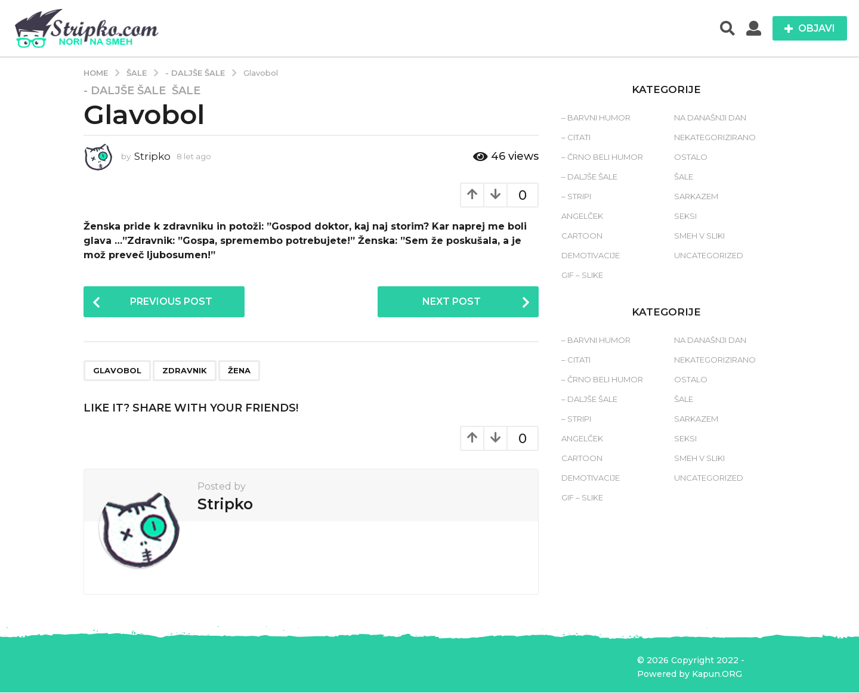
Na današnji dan (710, 117)
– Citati (576, 137)
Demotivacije (590, 255)
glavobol (117, 371)
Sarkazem (696, 196)
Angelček (582, 216)
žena (239, 371)
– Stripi (576, 196)
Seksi (685, 216)
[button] (727, 29)
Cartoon (581, 235)
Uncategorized (708, 255)
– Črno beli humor (602, 157)
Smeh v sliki (699, 235)
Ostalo (690, 157)
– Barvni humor (596, 117)
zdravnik (184, 371)
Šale (186, 91)
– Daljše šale (589, 176)
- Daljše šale (125, 91)
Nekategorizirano (715, 137)
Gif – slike (582, 275)
